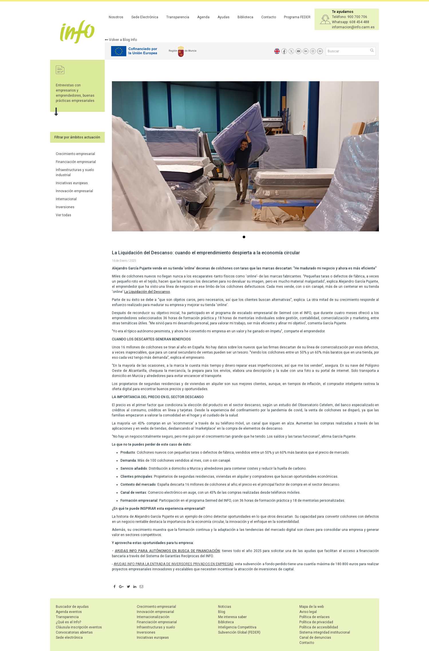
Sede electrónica (69, 638)
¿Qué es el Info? (68, 622)
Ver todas (63, 215)
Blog (221, 612)
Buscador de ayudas (72, 607)
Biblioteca (245, 17)
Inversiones (65, 207)
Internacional (66, 199)
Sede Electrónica (144, 17)
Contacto (268, 17)
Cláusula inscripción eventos (79, 627)
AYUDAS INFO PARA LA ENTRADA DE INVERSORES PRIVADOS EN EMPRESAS (173, 564)
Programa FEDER (297, 17)
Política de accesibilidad (318, 627)
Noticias (224, 607)
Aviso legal (308, 612)
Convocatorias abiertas (74, 632)
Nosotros (116, 17)
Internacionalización (153, 617)
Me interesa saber (232, 617)
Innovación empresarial (74, 191)
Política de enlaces (314, 617)
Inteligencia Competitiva (237, 627)
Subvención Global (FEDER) (239, 632)
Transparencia (177, 17)
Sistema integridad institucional (324, 632)
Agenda (203, 17)
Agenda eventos (69, 612)
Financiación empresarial (76, 162)
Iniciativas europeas (72, 183)
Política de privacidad (316, 622)
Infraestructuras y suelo (156, 627)
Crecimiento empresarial (75, 154)
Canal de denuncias (315, 638)
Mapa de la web (311, 607)
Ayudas (224, 17)
